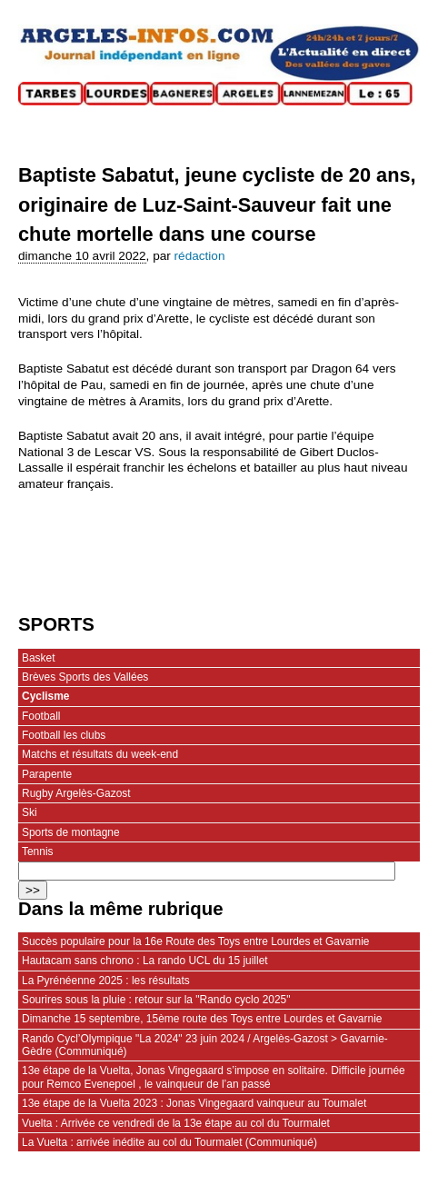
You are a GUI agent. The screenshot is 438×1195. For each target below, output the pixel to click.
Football (41, 716)
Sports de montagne (71, 832)
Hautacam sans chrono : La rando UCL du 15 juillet (145, 960)
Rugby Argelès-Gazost (76, 793)
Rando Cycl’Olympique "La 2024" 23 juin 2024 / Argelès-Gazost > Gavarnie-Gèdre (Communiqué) (205, 1045)
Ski (29, 812)
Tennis (38, 851)
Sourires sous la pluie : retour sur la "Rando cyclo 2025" (156, 999)
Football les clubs (63, 735)
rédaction (199, 256)
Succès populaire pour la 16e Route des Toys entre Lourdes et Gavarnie (196, 941)
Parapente (47, 774)
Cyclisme (46, 696)
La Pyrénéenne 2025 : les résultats (106, 980)
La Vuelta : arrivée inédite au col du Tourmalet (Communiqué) (169, 1142)
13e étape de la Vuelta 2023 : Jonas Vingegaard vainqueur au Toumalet (194, 1103)
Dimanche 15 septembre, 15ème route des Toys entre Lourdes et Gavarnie (202, 1018)
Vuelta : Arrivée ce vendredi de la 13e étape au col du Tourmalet (176, 1123)
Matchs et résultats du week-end (100, 754)
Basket (38, 658)
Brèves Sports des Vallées (85, 677)
